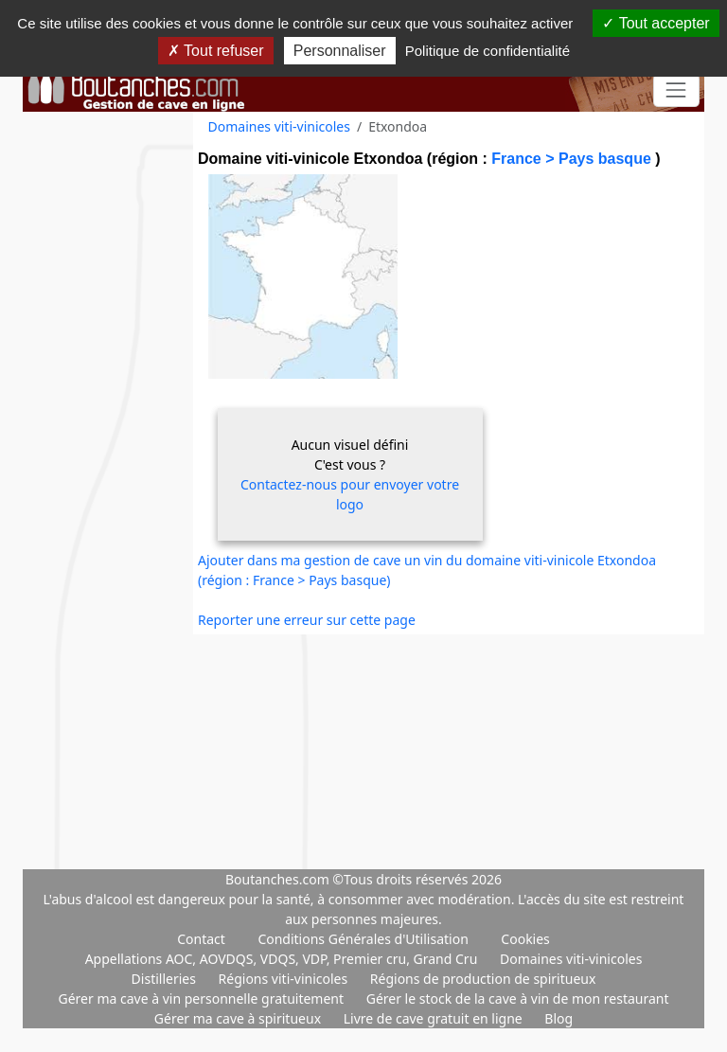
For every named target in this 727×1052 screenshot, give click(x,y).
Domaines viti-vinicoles (279, 126)
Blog (558, 1018)
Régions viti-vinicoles (285, 979)
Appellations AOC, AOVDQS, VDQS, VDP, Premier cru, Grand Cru (283, 959)
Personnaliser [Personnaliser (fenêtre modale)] (339, 51)
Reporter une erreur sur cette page (307, 620)
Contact (201, 939)
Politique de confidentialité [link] (487, 51)
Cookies (525, 939)
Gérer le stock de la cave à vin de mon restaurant (517, 998)
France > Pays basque (573, 159)
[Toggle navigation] (676, 90)
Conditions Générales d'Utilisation (362, 939)
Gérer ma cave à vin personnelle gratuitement (202, 998)
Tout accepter (655, 23)
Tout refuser (216, 51)
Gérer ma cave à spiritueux (239, 1018)
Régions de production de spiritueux (483, 979)
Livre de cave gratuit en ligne (435, 1018)
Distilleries (166, 979)
